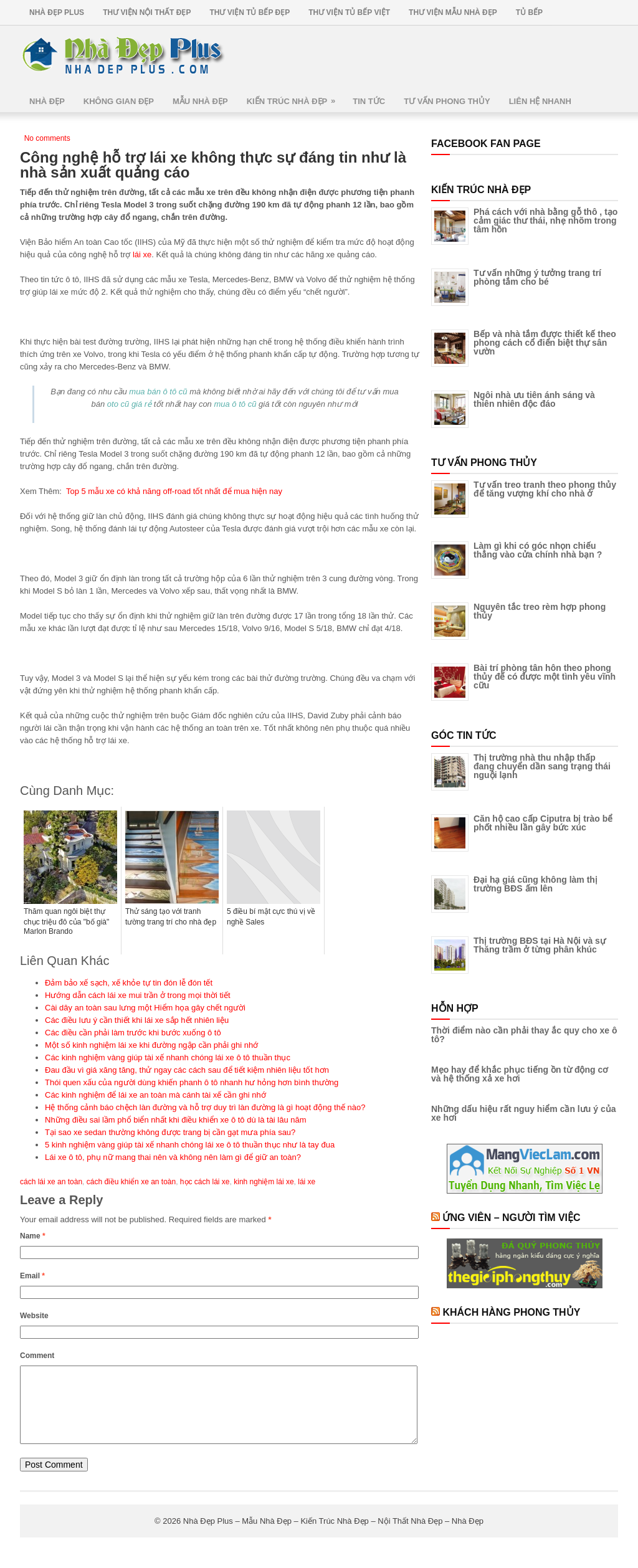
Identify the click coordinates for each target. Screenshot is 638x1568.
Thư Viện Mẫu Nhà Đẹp (453, 12)
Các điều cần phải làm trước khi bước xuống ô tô (133, 1032)
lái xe (142, 254)
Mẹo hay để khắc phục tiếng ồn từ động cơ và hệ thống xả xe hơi (519, 1074)
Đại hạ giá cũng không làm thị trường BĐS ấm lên (536, 884)
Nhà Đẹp (47, 101)
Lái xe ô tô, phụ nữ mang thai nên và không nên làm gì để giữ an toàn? (173, 1157)
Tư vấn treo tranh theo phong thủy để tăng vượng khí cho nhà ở (545, 489)
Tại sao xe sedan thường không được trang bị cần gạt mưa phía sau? (170, 1132)
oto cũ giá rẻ (129, 404)
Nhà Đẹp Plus (56, 12)
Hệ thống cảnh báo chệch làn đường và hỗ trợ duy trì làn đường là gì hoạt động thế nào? (205, 1107)
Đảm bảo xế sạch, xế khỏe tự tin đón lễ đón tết (128, 982)
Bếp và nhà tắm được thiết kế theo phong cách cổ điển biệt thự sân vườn (545, 342)
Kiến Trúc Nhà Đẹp (295, 97)
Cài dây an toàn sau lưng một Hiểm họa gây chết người (145, 1007)
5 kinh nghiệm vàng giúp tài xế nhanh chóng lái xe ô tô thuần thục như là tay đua (190, 1144)
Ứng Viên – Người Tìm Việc (511, 1217)
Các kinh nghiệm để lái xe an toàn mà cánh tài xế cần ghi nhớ (155, 1095)
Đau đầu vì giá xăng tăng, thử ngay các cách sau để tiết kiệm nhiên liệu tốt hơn (187, 1070)
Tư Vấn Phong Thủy (447, 101)
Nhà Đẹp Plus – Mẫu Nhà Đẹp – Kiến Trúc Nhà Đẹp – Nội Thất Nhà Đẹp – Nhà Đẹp (333, 1536)
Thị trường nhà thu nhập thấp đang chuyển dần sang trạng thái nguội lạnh (542, 766)
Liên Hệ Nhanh (540, 101)
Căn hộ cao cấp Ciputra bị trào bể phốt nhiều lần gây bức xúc (543, 823)
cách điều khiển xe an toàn (131, 1181)
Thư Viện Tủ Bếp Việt (349, 12)
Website (34, 1315)
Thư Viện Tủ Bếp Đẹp (249, 12)
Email (32, 1275)
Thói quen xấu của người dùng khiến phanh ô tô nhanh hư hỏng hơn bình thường (191, 1082)
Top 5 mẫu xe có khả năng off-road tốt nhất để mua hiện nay (174, 491)
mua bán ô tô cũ (158, 391)
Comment (37, 1355)
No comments (47, 138)
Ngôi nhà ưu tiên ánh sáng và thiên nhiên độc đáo (534, 399)
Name (32, 1236)
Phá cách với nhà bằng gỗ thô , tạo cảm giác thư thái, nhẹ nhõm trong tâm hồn (545, 220)
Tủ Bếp (529, 12)
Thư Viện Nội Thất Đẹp (147, 12)
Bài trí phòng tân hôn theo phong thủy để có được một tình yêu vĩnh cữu (545, 676)
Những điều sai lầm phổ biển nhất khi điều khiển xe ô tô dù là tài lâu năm (176, 1119)
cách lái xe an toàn (51, 1181)
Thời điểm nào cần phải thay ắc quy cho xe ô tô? (524, 1034)
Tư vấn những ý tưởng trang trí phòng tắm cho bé (537, 277)
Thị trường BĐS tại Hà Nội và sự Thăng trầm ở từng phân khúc (540, 945)
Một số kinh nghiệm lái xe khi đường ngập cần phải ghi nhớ (151, 1045)
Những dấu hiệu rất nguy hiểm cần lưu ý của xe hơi (523, 1113)
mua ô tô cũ (235, 404)
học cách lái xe (205, 1181)
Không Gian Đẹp (118, 101)
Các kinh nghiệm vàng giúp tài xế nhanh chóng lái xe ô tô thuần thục (167, 1057)
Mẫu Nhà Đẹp (200, 101)
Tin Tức (369, 101)
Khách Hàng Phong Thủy (511, 1312)
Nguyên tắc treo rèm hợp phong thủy (540, 611)
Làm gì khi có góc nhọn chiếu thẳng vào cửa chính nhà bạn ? (538, 550)
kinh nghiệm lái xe (263, 1181)
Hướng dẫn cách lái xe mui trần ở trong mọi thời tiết (138, 995)
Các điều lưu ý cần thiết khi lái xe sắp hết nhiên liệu (137, 1020)
